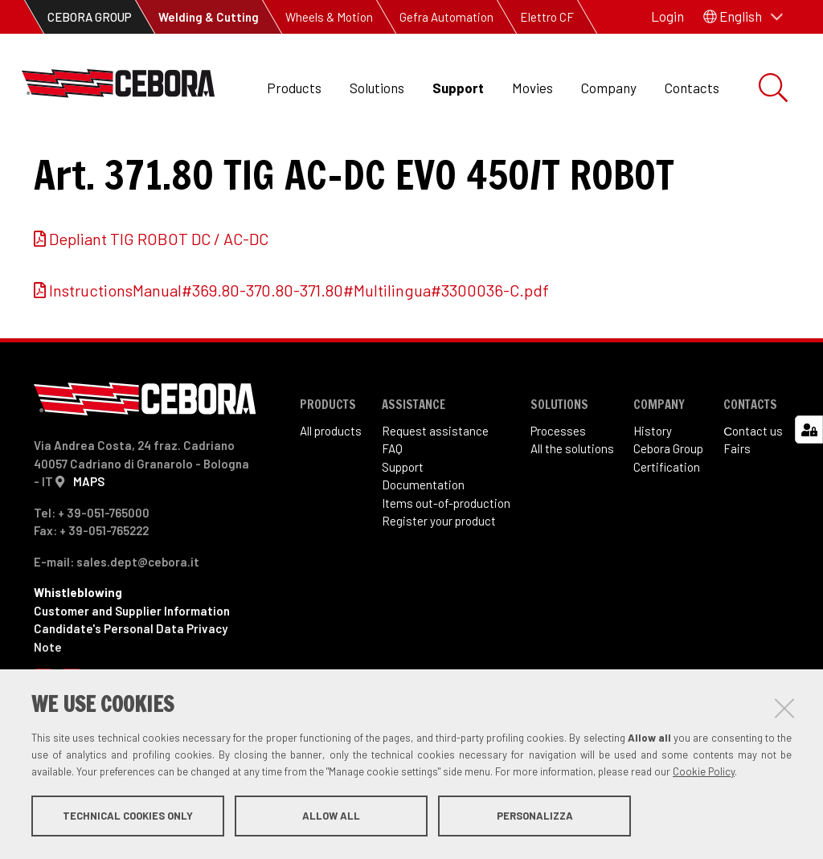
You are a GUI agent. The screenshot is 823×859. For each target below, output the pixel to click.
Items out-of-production (446, 569)
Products (294, 88)
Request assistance (435, 496)
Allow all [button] (331, 817)
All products (331, 496)
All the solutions (572, 514)
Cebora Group (668, 514)
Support (458, 88)
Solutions (377, 88)
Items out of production (189, 161)
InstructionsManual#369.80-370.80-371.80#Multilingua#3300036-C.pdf (299, 356)
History (652, 496)
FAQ (392, 514)
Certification (666, 533)
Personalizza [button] (535, 817)
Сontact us (753, 496)
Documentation (423, 550)
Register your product (439, 586)
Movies (532, 88)
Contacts (692, 88)
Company (609, 88)
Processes (558, 496)
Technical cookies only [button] (128, 817)
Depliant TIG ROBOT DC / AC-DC (158, 304)
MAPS (88, 547)
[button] (743, 17)
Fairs (737, 514)
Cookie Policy (704, 773)
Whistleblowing (78, 658)
